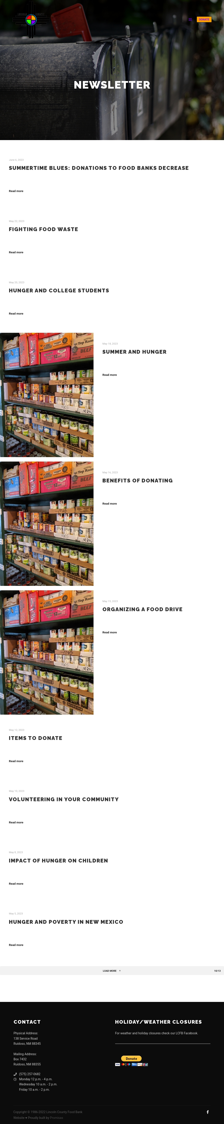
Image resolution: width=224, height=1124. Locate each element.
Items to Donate (36, 738)
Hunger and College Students (59, 290)
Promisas (56, 1118)
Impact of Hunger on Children (58, 861)
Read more (16, 191)
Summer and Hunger (134, 352)
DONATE (204, 19)
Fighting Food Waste (43, 229)
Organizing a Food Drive (142, 609)
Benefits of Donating (137, 481)
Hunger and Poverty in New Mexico (66, 922)
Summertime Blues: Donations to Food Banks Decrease (99, 168)
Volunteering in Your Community (64, 799)
